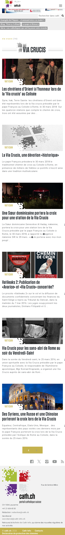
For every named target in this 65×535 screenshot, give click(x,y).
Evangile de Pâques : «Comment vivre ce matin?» (23, 20)
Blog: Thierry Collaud (10, 24)
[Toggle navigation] (59, 4)
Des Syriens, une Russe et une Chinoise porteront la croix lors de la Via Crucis (30, 416)
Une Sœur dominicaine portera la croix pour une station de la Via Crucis (29, 215)
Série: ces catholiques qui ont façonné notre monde (24, 28)
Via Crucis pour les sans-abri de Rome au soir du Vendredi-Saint (31, 351)
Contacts (39, 531)
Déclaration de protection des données (20, 533)
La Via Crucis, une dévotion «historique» (30, 155)
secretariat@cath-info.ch (13, 519)
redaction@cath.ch (20, 512)
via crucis (7, 39)
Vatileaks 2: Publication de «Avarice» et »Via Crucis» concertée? (28, 285)
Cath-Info (26, 531)
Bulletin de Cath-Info (22, 522)
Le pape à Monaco (31, 24)
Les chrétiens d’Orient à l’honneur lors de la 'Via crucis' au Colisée (31, 91)
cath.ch (7, 531)
